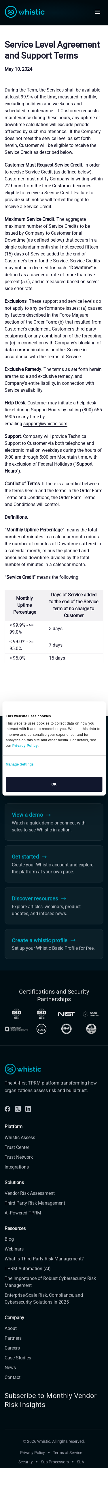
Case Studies (18, 1366)
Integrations (17, 1175)
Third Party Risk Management (35, 1211)
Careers (12, 1356)
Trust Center (17, 1155)
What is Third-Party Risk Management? (44, 1267)
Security (25, 1470)
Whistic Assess (20, 1145)
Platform (13, 1135)
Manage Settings (20, 764)
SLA (80, 1470)
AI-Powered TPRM (23, 1221)
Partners (13, 1346)
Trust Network (19, 1165)
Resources (15, 1236)
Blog (9, 1247)
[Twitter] (18, 1117)
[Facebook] (7, 1117)
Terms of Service (67, 1461)
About (11, 1336)
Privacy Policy (32, 1461)
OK (54, 784)
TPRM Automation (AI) (28, 1276)
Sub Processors (55, 1470)
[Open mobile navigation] (97, 12)
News (10, 1375)
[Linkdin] (28, 1117)
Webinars (14, 1257)
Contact (12, 1385)
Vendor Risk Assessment (30, 1201)
